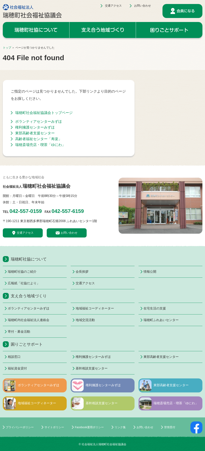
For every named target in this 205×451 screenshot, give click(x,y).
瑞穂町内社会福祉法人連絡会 (28, 320)
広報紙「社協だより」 (24, 283)
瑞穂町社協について (36, 30)
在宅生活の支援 (155, 308)
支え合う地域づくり (102, 30)
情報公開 (150, 271)
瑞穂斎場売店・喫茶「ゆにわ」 (40, 145)
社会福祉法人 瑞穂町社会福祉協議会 (32, 11)
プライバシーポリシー (20, 427)
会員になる (182, 11)
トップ (7, 47)
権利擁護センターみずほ (35, 127)
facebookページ (196, 427)
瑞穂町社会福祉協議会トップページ (44, 113)
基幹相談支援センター (92, 368)
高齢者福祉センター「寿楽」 (38, 139)
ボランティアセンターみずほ (38, 122)
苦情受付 (169, 427)
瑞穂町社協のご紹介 (22, 271)
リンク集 (120, 427)
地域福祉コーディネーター (95, 308)
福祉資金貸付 (17, 368)
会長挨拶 (82, 271)
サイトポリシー (54, 427)
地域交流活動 (85, 320)
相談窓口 (14, 356)
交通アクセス (113, 5)
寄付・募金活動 (19, 331)
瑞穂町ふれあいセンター (161, 320)
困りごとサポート (169, 30)
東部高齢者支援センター (35, 133)
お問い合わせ (142, 5)
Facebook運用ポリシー (89, 427)
